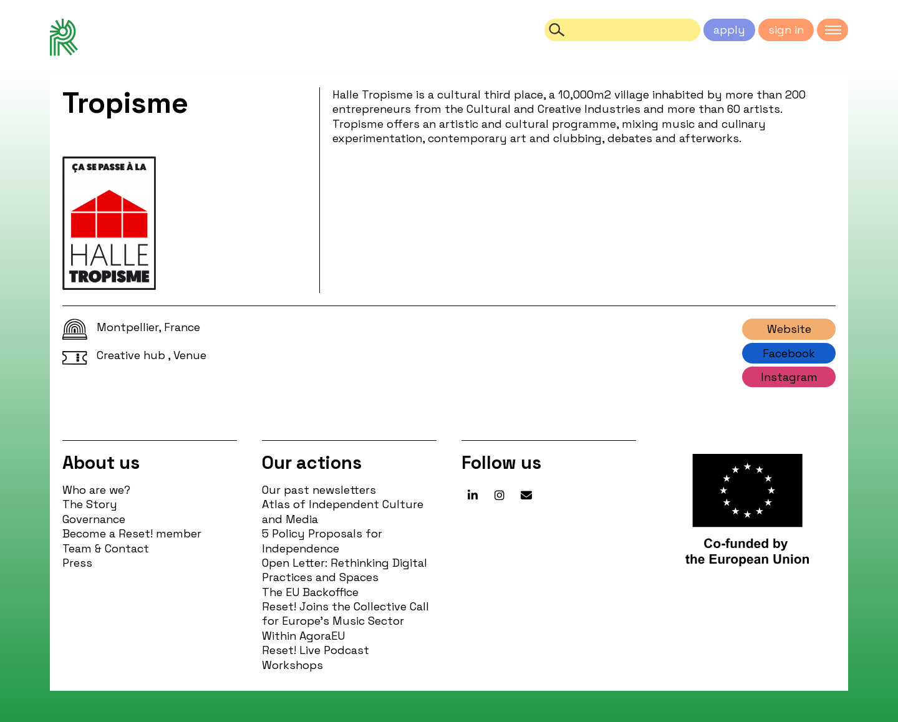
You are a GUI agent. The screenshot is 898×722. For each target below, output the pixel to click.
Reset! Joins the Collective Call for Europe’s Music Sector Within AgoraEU (345, 621)
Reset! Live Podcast (315, 650)
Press (77, 563)
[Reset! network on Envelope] (526, 496)
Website (789, 329)
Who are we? (96, 490)
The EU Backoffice (310, 592)
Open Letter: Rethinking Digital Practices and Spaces (344, 570)
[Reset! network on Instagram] (499, 496)
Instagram (789, 377)
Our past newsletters (319, 490)
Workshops (292, 665)
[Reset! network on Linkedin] (472, 496)
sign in (786, 29)
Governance (93, 519)
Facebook (789, 353)
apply (729, 29)
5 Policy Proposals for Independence (322, 540)
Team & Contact (105, 548)
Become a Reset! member (131, 533)
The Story (89, 504)
